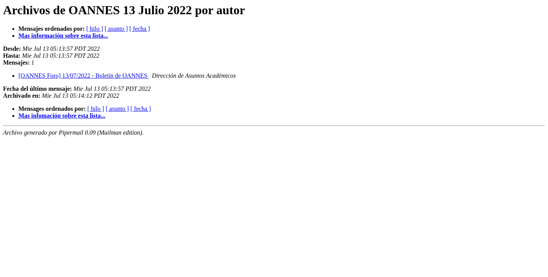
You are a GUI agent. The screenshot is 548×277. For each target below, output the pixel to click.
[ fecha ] (139, 28)
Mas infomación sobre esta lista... (61, 115)
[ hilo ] (94, 28)
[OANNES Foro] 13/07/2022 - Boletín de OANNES (83, 75)
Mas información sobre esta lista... (63, 35)
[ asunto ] (116, 28)
